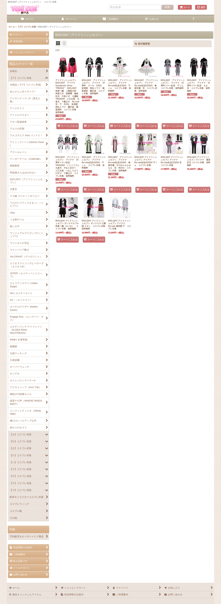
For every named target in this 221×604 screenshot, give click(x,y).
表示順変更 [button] (142, 43)
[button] (193, 19)
